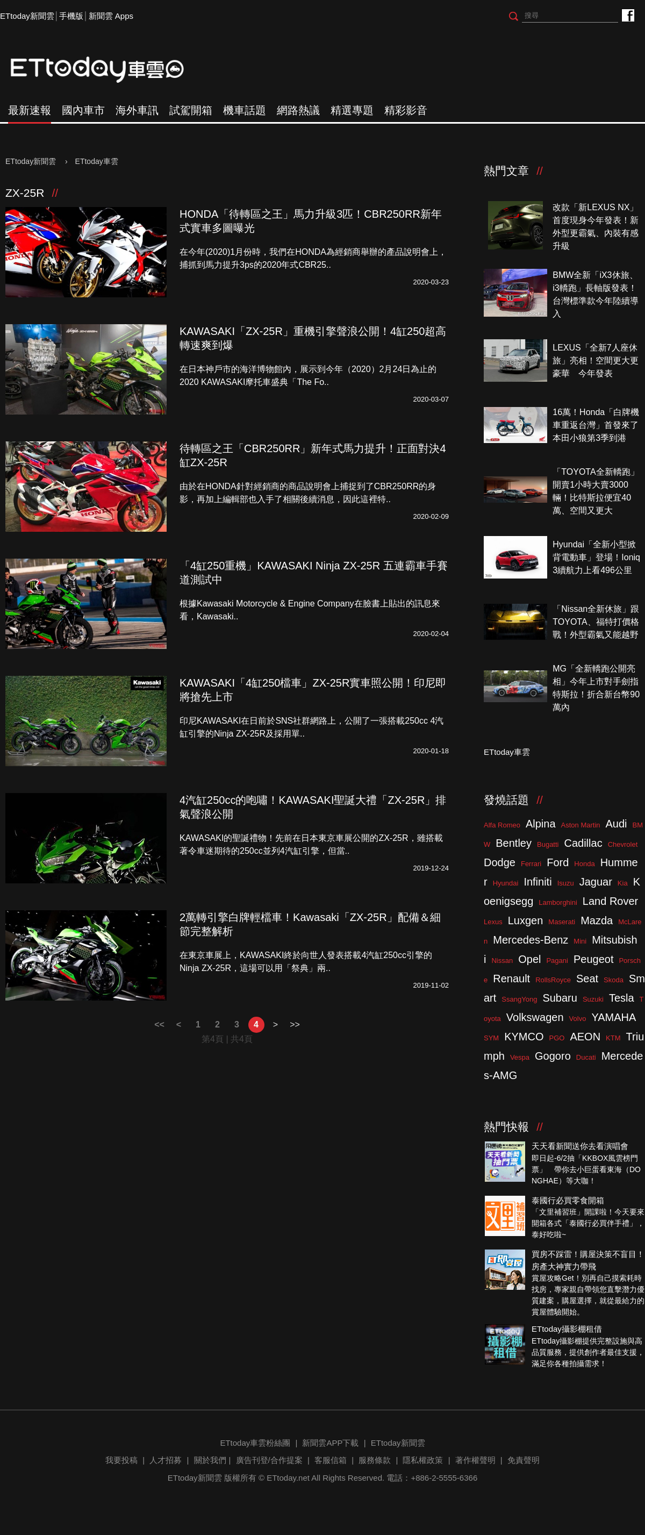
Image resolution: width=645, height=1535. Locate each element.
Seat (587, 978)
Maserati (561, 922)
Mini (580, 941)
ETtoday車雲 (107, 69)
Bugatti (547, 844)
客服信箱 (330, 1460)
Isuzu (565, 883)
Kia (623, 883)
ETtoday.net (288, 1477)
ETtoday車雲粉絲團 (627, 15)
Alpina (541, 824)
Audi (616, 824)
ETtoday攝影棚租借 (567, 1328)
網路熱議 (298, 110)
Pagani (557, 960)
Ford (558, 862)
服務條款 (375, 1460)
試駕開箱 (190, 110)
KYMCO (523, 1037)
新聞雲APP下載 (330, 1442)
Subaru (559, 998)
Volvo (577, 1019)
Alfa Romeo (502, 825)
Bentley (514, 843)
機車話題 (244, 110)
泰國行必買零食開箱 (568, 1200)
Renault (511, 978)
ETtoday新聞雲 (27, 15)
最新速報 (29, 110)
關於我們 (210, 1460)
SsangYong (519, 999)
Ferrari (531, 864)
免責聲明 (523, 1460)
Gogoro (553, 1056)
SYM (491, 1038)
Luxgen (525, 920)
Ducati (586, 1057)
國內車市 (83, 110)
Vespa (519, 1057)
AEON (585, 1037)
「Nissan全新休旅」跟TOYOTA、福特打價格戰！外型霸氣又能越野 (596, 621)
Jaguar (595, 882)
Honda (584, 864)
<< (159, 1024)
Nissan (502, 960)
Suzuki (593, 999)
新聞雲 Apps (111, 15)
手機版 (71, 15)
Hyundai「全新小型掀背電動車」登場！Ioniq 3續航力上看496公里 (596, 557)
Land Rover (610, 901)
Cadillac (583, 843)
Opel (529, 959)
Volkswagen (535, 1017)
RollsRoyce (553, 980)
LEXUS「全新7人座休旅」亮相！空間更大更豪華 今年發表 (596, 360)
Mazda (596, 920)
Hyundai (506, 883)
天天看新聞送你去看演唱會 (580, 1146)
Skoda (614, 980)
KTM (613, 1038)
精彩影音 (405, 110)
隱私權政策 (423, 1460)
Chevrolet (623, 844)
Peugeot (594, 959)
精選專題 (352, 110)
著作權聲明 (475, 1460)
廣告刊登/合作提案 (269, 1460)
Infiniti (537, 882)
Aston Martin (580, 825)
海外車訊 (137, 110)
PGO (557, 1038)
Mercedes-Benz (530, 940)
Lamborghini (558, 902)
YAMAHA (613, 1017)
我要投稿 (121, 1460)
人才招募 (165, 1460)
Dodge (499, 862)
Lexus (493, 922)
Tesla (621, 998)
